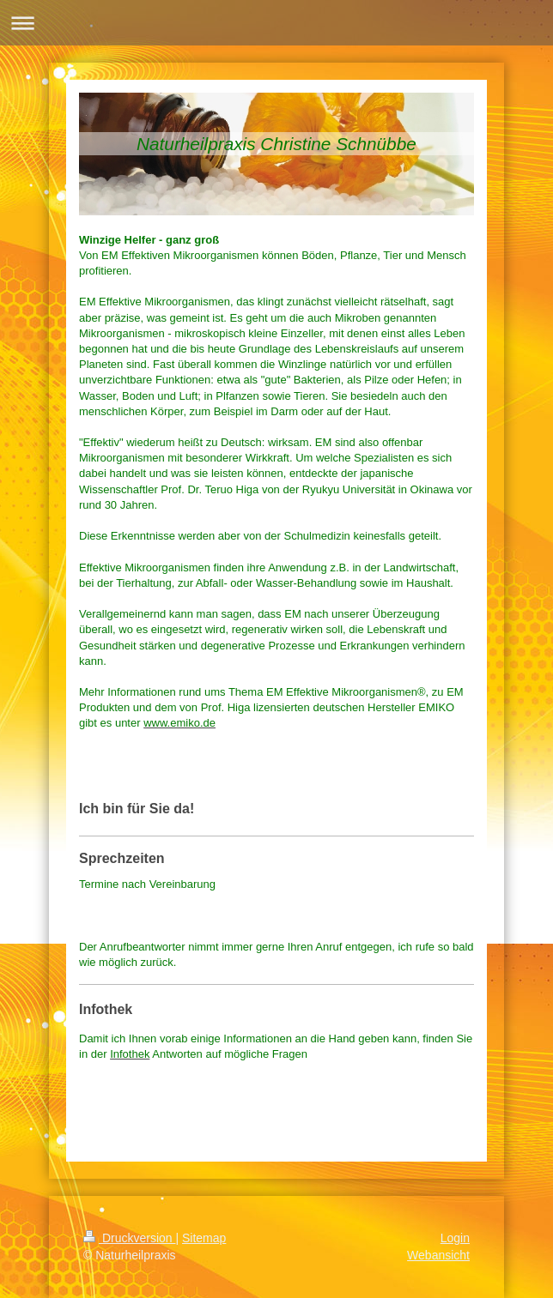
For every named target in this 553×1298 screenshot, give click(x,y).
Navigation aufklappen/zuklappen (276, 22)
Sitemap (204, 1238)
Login (455, 1238)
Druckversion (129, 1238)
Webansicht (438, 1255)
